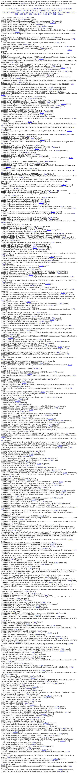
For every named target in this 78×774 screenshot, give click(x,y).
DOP (68, 12)
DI (27, 10)
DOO (64, 12)
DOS (21, 14)
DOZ (54, 14)
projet (23, 3)
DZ (55, 10)
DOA (3, 12)
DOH (36, 12)
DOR (16, 14)
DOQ (73, 12)
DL (34, 10)
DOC (13, 12)
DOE (22, 12)
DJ (30, 10)
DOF (27, 12)
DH (24, 10)
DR (41, 10)
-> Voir (27, 17)
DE (20, 10)
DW (48, 10)
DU (44, 10)
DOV (35, 14)
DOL (49, 12)
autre (70, 8)
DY (52, 10)
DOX (45, 14)
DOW (40, 14)
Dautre (60, 10)
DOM (54, 12)
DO (37, 10)
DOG (32, 12)
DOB (8, 12)
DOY (50, 14)
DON (59, 12)
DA (17, 10)
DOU (30, 14)
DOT (25, 14)
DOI (41, 12)
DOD (18, 12)
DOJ (45, 12)
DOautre (60, 14)
